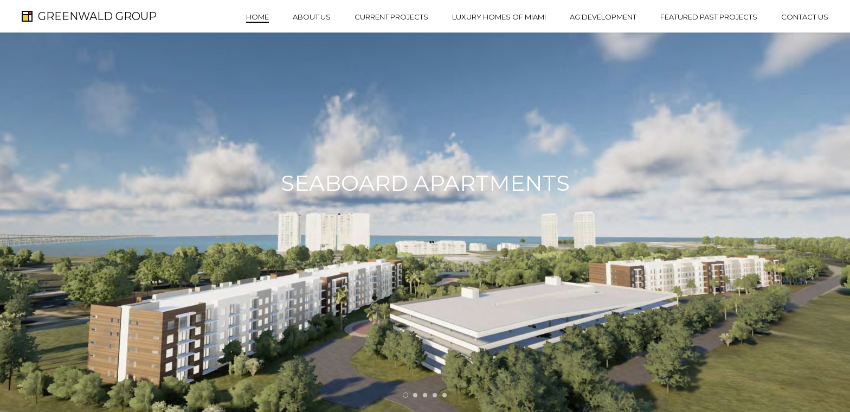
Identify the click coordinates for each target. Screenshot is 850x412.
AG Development (603, 16)
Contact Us (804, 16)
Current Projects (391, 16)
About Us (312, 16)
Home (257, 16)
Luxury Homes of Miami (499, 16)
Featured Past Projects (708, 16)
